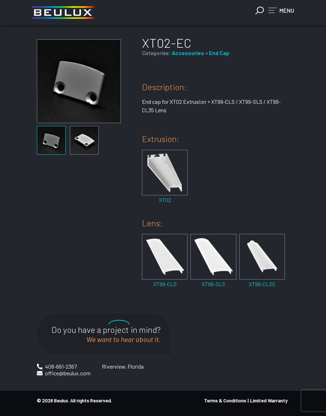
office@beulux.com (68, 373)
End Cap (219, 52)
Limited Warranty (269, 400)
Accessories (188, 52)
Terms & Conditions (225, 400)
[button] (281, 10)
